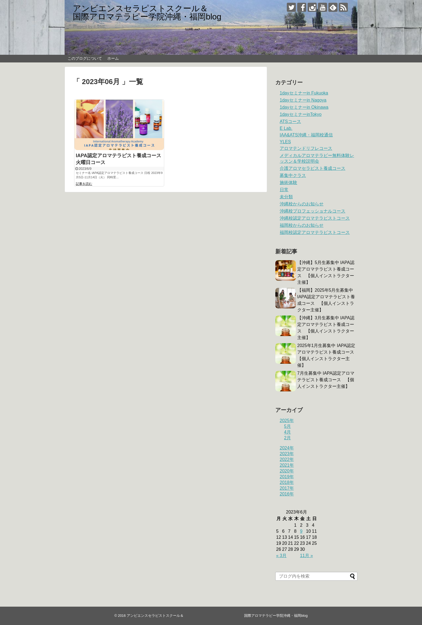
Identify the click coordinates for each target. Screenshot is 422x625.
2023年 (287, 453)
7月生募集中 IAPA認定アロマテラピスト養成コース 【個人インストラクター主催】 (325, 380)
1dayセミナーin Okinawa (304, 107)
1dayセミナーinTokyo (301, 114)
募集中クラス (293, 175)
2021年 (287, 465)
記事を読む (84, 184)
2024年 (287, 448)
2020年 (287, 471)
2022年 (287, 459)
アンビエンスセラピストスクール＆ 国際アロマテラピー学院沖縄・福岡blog (210, 12)
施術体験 (288, 182)
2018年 (287, 482)
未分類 (286, 196)
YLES (285, 141)
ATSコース (290, 121)
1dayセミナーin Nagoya (303, 100)
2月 (287, 437)
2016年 (287, 494)
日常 (284, 189)
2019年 (287, 476)
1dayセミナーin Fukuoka (304, 93)
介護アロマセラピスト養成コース (312, 168)
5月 (287, 426)
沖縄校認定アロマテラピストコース (315, 218)
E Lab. (286, 128)
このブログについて (85, 58)
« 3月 (281, 555)
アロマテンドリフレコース (306, 148)
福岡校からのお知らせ (301, 225)
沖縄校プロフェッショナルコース (312, 211)
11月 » (306, 555)
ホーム (113, 58)
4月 (287, 432)
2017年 (287, 488)
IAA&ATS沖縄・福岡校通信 (306, 135)
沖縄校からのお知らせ (301, 204)
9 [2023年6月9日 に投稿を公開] (301, 531)
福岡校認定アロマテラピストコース (315, 232)
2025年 (287, 420)
